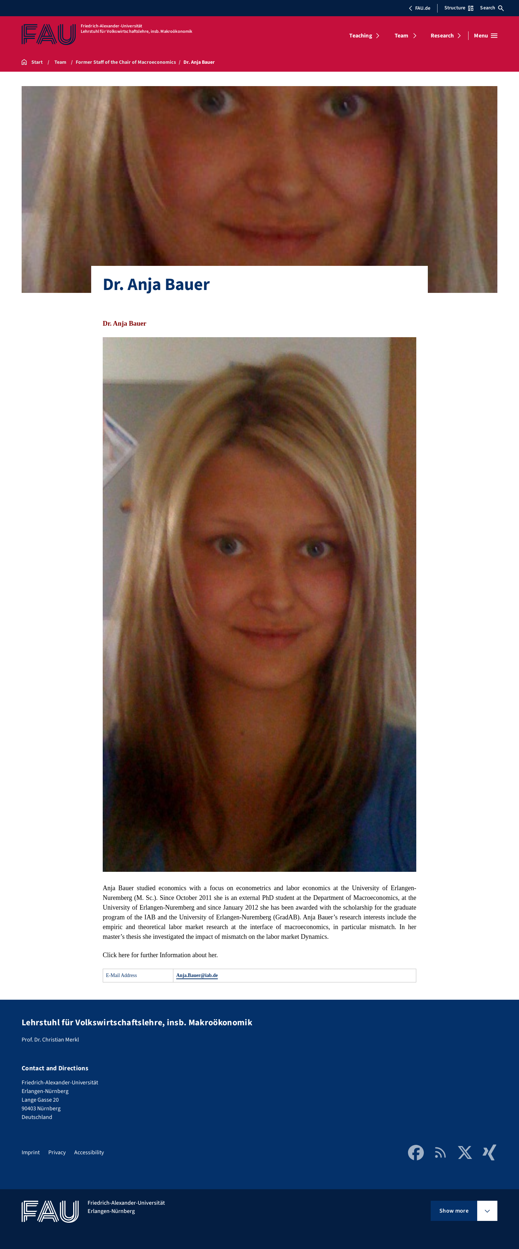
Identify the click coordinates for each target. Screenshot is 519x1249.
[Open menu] (485, 36)
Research (442, 36)
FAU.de (419, 8)
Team (402, 36)
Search (492, 8)
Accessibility (89, 1152)
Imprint (31, 1152)
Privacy (57, 1152)
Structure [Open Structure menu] (458, 8)
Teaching (360, 36)
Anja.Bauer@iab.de (197, 975)
